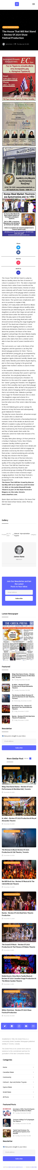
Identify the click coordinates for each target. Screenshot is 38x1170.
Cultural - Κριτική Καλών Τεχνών (10, 27)
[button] (33, 4)
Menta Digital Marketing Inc (15, 1167)
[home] (2, 4)
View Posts (19, 559)
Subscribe (17, 4)
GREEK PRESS (34, 1167)
